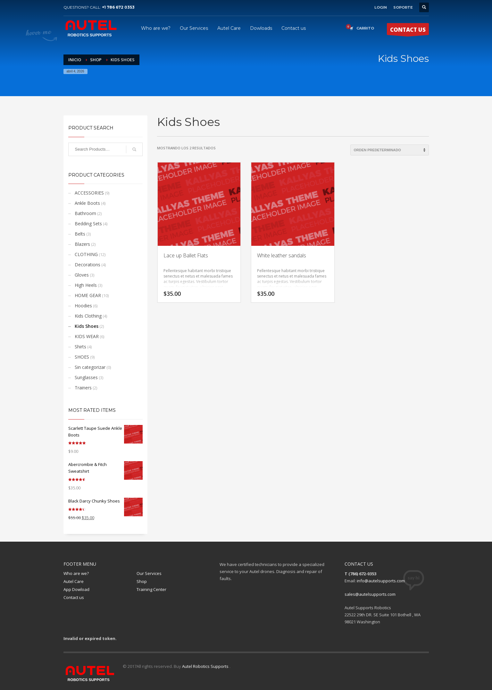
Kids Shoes (86, 326)
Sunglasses (86, 377)
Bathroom (85, 213)
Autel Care (73, 581)
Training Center (151, 589)
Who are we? (76, 573)
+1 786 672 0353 (118, 7)
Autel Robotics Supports (205, 666)
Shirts (80, 347)
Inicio (74, 59)
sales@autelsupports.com (370, 594)
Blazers (82, 244)
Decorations (87, 265)
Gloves (82, 275)
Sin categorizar (90, 367)
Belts (80, 234)
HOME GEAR (88, 295)
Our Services (149, 573)
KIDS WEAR (87, 336)
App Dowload (76, 589)
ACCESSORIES (89, 193)
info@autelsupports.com (381, 581)
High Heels (86, 285)
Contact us (73, 597)
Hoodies (83, 306)
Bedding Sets (88, 223)
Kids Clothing (88, 316)
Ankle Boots (87, 203)
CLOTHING (86, 254)
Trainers (83, 388)
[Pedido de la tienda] (389, 150)
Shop (96, 59)
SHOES (82, 357)
